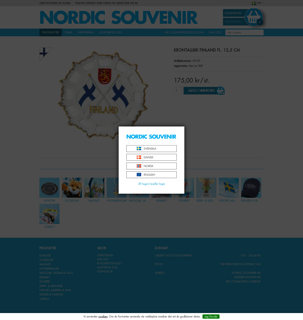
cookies (103, 316)
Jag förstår (210, 316)
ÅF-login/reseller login (151, 184)
